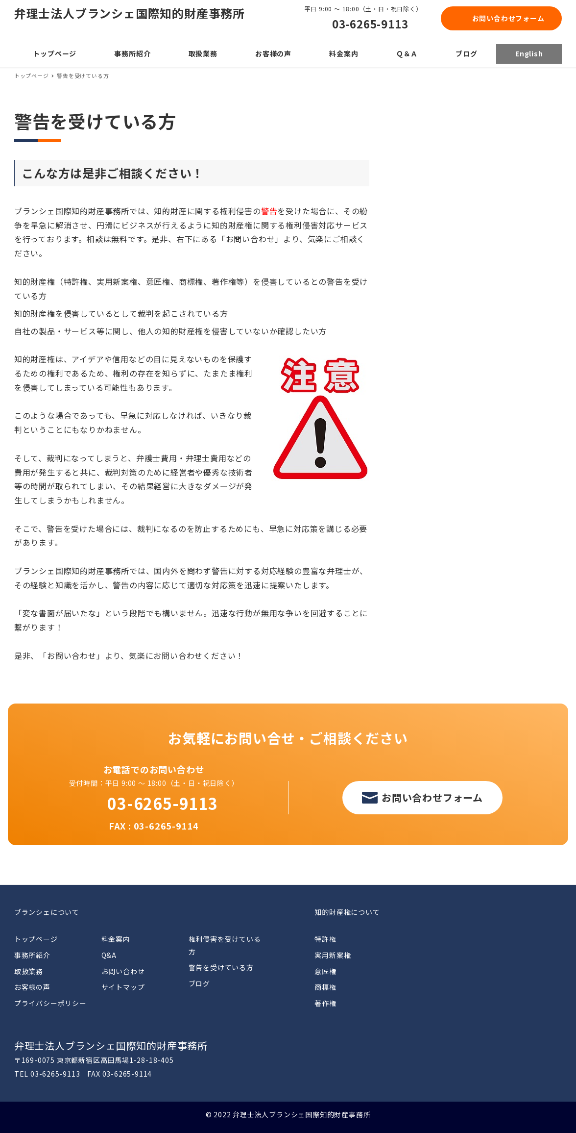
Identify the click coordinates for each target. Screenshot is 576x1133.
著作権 (325, 1003)
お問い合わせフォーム (508, 18)
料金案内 (115, 939)
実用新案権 (332, 955)
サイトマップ (123, 987)
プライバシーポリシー (50, 1003)
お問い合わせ (123, 971)
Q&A (109, 955)
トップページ (36, 939)
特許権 (325, 939)
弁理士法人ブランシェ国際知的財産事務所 (129, 13)
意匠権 (325, 971)
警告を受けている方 (221, 967)
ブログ (199, 983)
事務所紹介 (32, 955)
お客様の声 (32, 987)
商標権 (325, 987)
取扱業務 (28, 971)
